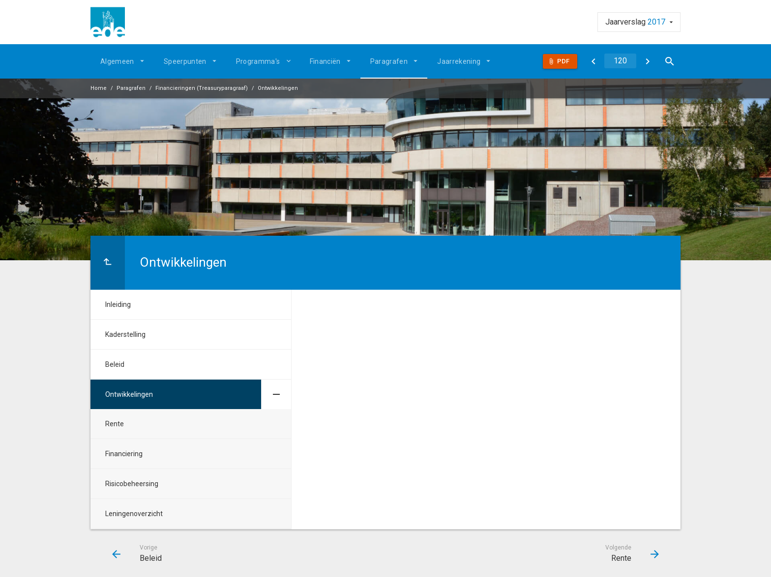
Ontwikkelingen (278, 88)
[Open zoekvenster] (669, 61)
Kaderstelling (125, 334)
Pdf (563, 61)
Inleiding (118, 304)
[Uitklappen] (290, 61)
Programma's (258, 61)
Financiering (124, 454)
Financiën (325, 61)
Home (98, 88)
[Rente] (647, 61)
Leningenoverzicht (134, 514)
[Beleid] (593, 61)
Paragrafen (389, 61)
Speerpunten (185, 61)
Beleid (114, 364)
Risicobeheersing (131, 484)
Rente (114, 424)
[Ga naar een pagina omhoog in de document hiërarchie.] (107, 263)
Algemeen (117, 61)
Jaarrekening (458, 61)
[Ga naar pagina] (620, 61)
